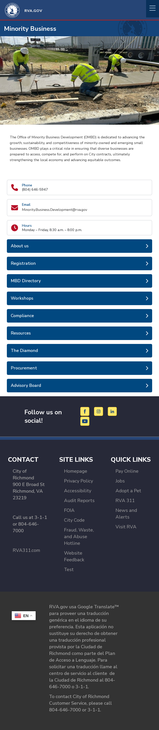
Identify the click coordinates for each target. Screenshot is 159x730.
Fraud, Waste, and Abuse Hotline (79, 536)
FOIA (69, 510)
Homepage (75, 471)
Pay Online (127, 471)
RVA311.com (26, 550)
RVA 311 (125, 500)
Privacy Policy (78, 481)
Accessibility (77, 491)
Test (69, 569)
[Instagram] (99, 411)
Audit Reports (79, 500)
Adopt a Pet (128, 491)
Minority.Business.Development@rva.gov (54, 209)
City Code (74, 520)
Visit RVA (126, 527)
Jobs (120, 481)
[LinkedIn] (112, 411)
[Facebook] (85, 411)
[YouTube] (85, 421)
